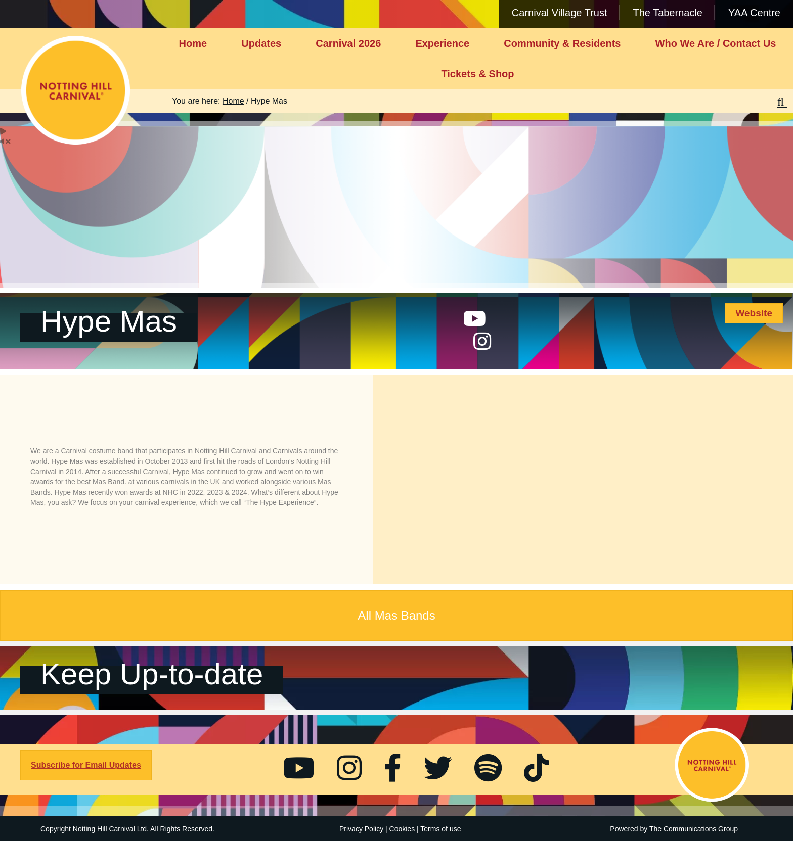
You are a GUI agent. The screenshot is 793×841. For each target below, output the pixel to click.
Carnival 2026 (348, 43)
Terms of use (440, 829)
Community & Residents (562, 43)
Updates (261, 43)
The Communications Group (693, 829)
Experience (442, 43)
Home (193, 43)
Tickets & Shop (477, 73)
